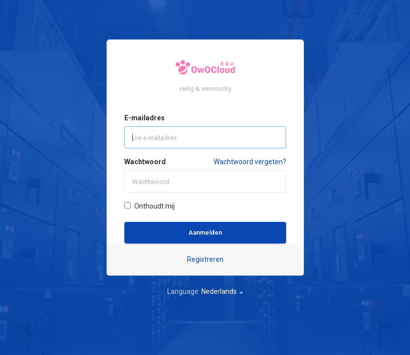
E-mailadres (144, 118)
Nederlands (222, 291)
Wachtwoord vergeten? (250, 162)
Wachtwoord (145, 162)
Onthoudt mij (149, 206)
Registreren (205, 259)
